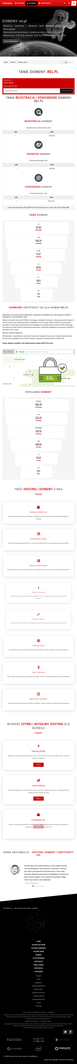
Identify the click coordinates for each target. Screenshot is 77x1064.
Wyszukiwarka (11, 41)
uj (7, 3)
